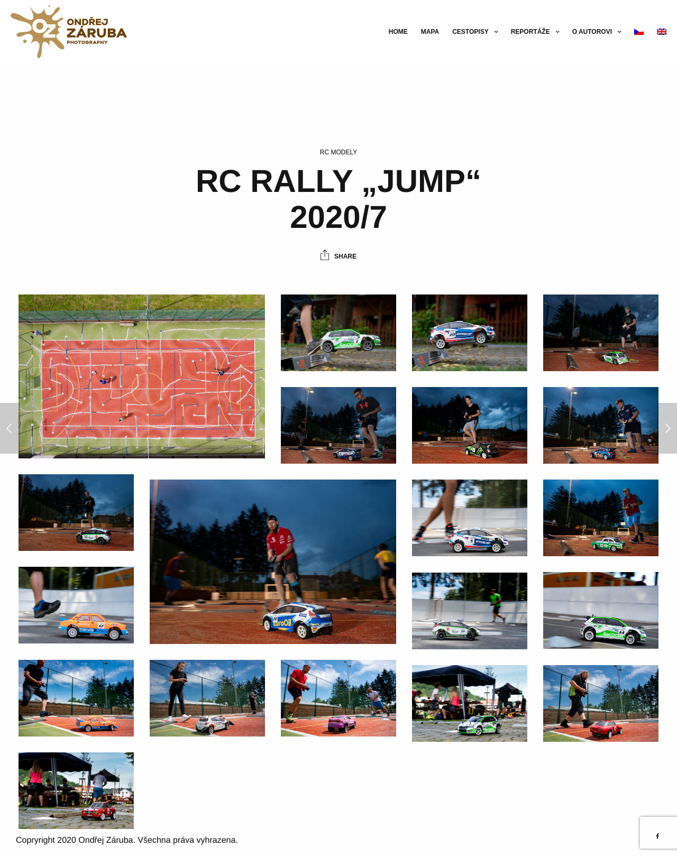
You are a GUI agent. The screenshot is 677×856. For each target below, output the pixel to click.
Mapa (430, 31)
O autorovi (592, 31)
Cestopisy (470, 31)
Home (398, 31)
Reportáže (530, 31)
